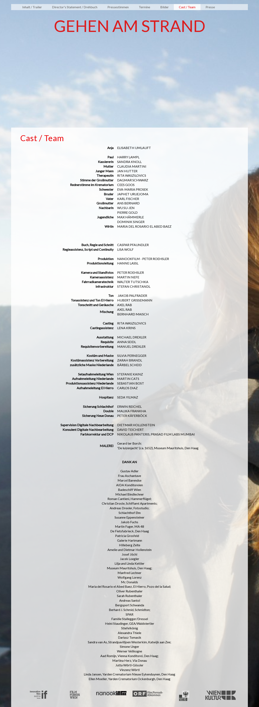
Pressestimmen (118, 7)
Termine (144, 7)
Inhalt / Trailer (32, 7)
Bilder (164, 7)
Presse (210, 7)
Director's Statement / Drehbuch (74, 7)
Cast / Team (187, 7)
